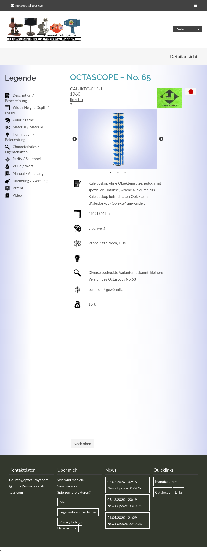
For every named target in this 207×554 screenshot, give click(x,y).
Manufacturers (166, 481)
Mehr (64, 502)
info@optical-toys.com (29, 5)
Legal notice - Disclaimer (78, 512)
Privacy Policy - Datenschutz (70, 525)
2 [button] (117, 172)
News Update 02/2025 (124, 524)
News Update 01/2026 (124, 488)
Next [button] (161, 139)
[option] (117, 139)
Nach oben (82, 443)
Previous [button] (74, 139)
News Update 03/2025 (124, 506)
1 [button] (110, 172)
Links (179, 492)
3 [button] (125, 172)
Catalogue (162, 492)
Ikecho (76, 99)
